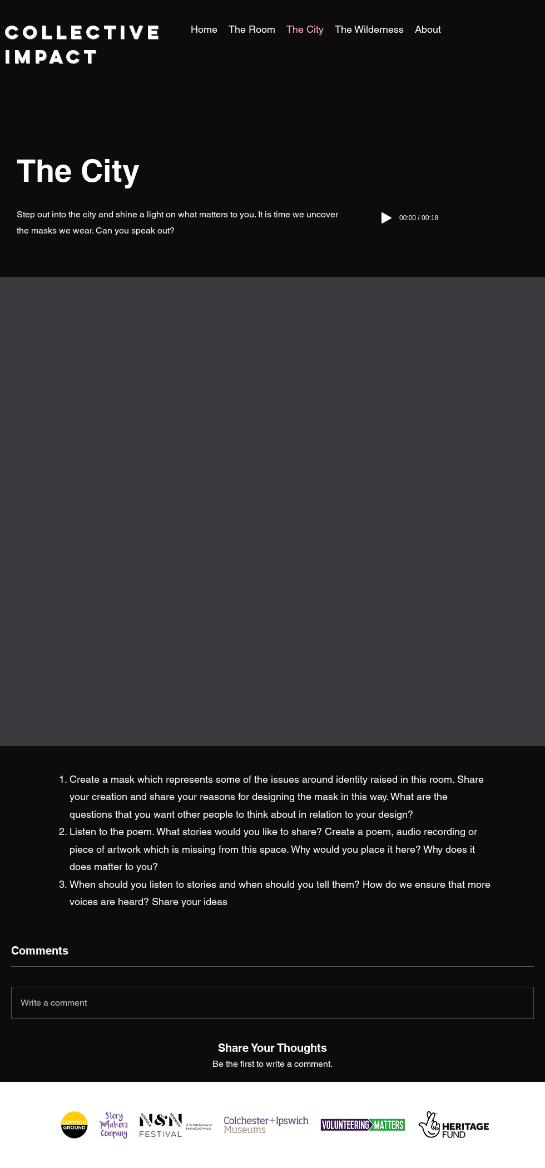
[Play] (387, 217)
